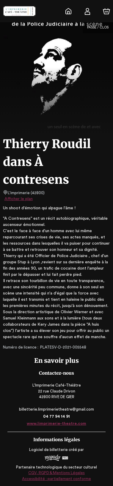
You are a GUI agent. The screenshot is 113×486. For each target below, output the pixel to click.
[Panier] (106, 11)
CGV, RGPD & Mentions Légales (56, 473)
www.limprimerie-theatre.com (56, 423)
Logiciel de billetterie (48, 449)
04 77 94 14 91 (57, 416)
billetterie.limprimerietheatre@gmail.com (56, 409)
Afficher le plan (18, 199)
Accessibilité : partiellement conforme (57, 478)
